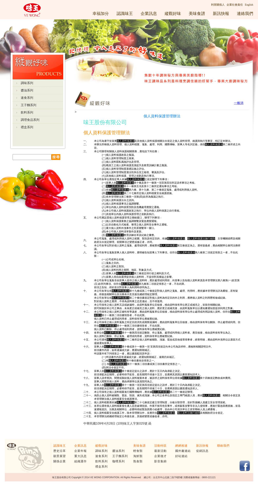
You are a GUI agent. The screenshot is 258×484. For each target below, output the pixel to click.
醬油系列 (27, 90)
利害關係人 (218, 4)
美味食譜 (197, 13)
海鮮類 (138, 456)
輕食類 (138, 450)
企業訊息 (149, 13)
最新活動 (160, 450)
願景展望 (59, 456)
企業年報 (80, 450)
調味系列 (27, 83)
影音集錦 (160, 461)
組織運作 (80, 461)
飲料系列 (27, 112)
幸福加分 (101, 13)
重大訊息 (80, 456)
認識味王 (125, 13)
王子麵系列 (28, 105)
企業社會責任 (235, 4)
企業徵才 (160, 456)
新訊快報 (221, 13)
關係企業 (59, 461)
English (249, 4)
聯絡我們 (223, 445)
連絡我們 (245, 13)
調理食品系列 (30, 119)
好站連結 (181, 456)
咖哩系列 (118, 461)
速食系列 (27, 97)
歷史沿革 (59, 450)
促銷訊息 (202, 450)
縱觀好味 (173, 13)
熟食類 (138, 461)
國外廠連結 (183, 450)
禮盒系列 (27, 127)
